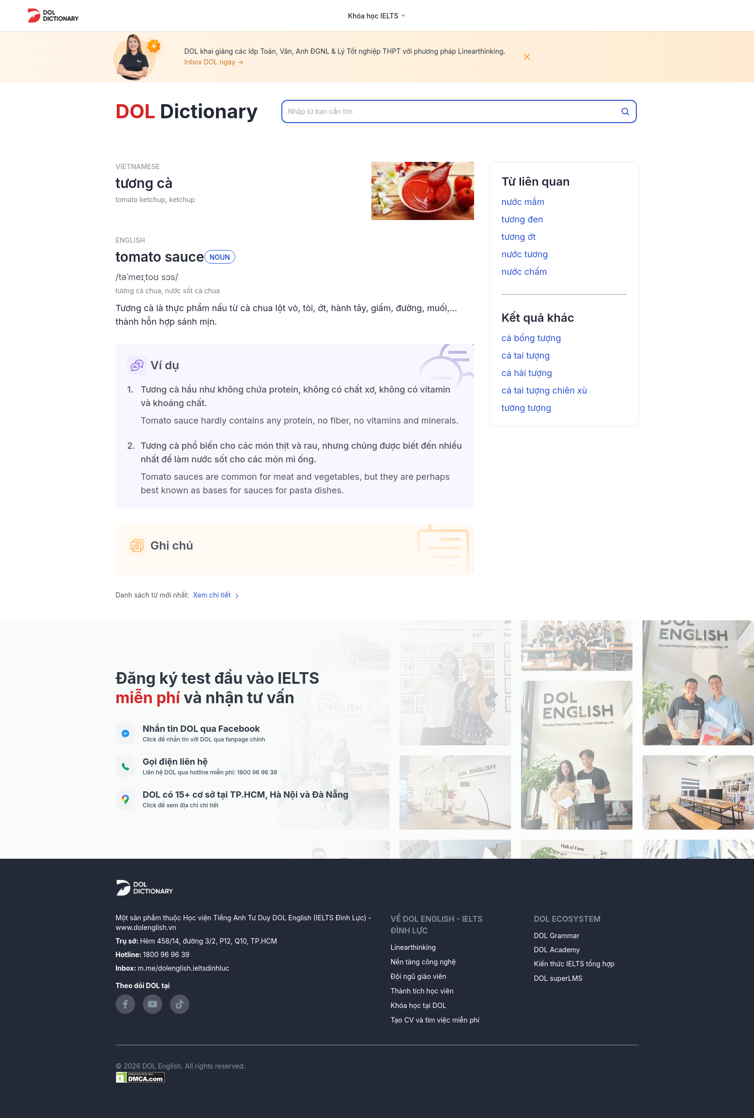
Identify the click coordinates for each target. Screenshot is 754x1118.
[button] (295, 277)
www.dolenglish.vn (146, 927)
